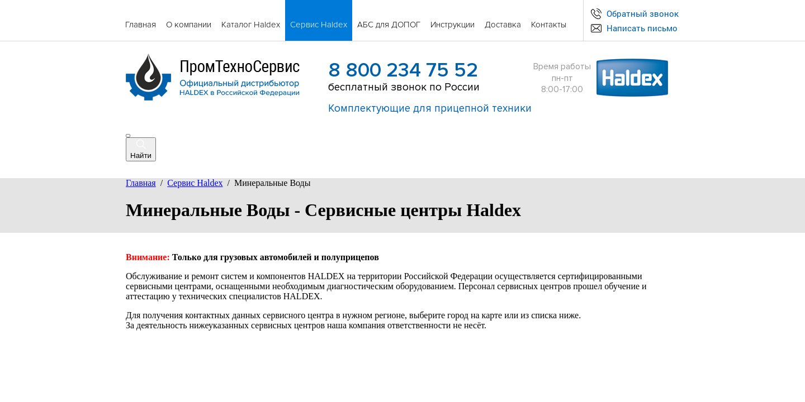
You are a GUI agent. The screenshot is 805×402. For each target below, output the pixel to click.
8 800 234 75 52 (403, 70)
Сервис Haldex (194, 183)
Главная (141, 183)
